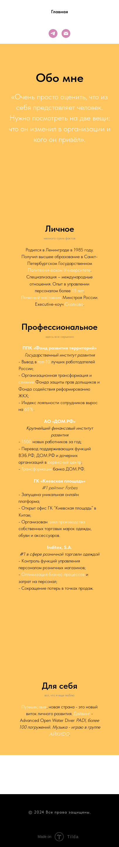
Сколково (74, 304)
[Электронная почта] (66, 33)
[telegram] (53, 33)
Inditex (54, 547)
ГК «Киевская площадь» (59, 481)
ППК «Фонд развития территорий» (59, 348)
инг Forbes (67, 487)
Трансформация (36, 469)
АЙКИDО (59, 734)
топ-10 (44, 361)
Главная (59, 11)
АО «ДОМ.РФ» (59, 421)
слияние (26, 382)
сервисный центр (64, 462)
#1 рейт (49, 487)
